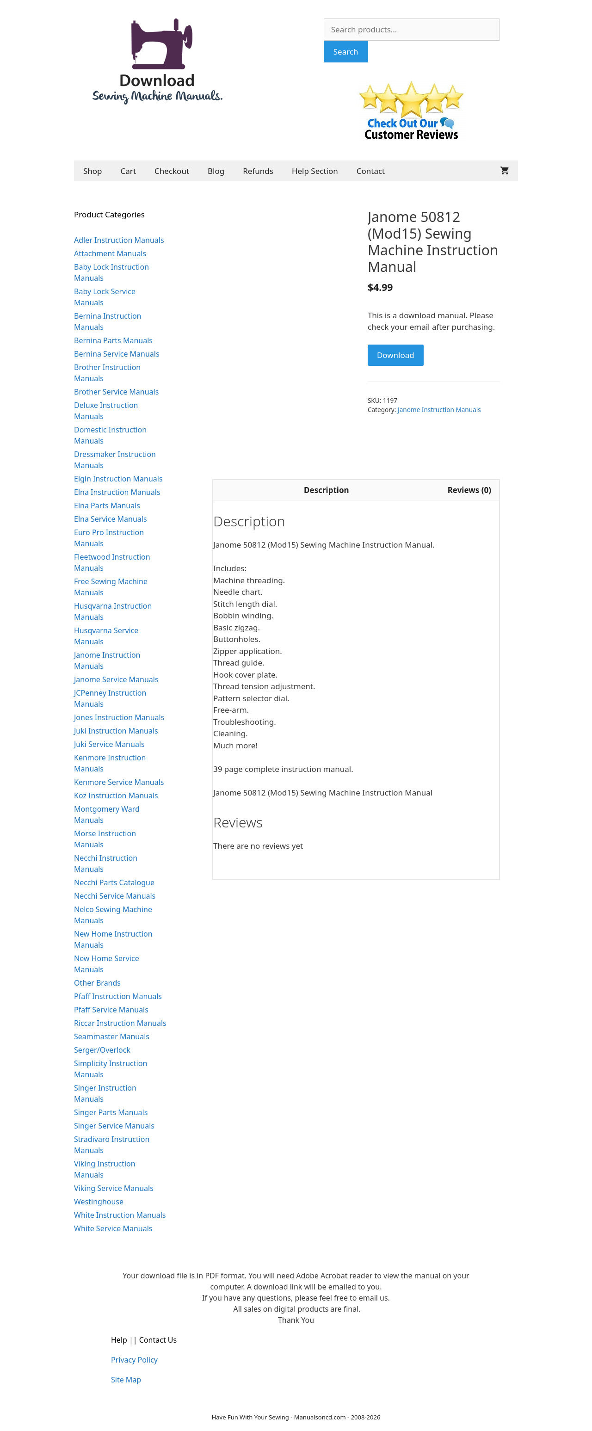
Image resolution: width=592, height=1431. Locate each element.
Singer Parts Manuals (111, 1112)
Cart (128, 171)
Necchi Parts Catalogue (114, 882)
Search (345, 51)
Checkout (171, 171)
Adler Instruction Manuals (119, 240)
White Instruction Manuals (120, 1215)
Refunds (258, 171)
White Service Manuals (113, 1228)
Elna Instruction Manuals (117, 492)
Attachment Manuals (110, 253)
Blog (216, 171)
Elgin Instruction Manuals (118, 479)
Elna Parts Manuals (107, 505)
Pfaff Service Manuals (111, 1010)
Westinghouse (98, 1202)
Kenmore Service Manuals (119, 782)
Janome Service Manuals (116, 679)
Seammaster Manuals (111, 1036)
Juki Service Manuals (109, 744)
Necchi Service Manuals (114, 896)
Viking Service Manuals (114, 1188)
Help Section (315, 171)
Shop (92, 171)
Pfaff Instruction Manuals (118, 996)
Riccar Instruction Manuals (120, 1023)
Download (395, 355)
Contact (371, 171)
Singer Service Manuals (114, 1126)
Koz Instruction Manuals (116, 795)
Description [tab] (326, 490)
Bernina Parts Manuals (113, 340)
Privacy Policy (134, 1360)
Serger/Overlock (102, 1050)
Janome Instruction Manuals (439, 409)
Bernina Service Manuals (117, 354)
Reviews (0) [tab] (469, 490)
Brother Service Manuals (116, 392)
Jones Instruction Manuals (119, 717)
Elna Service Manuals (110, 519)
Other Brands (97, 983)
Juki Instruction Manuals (116, 731)
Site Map (126, 1380)
